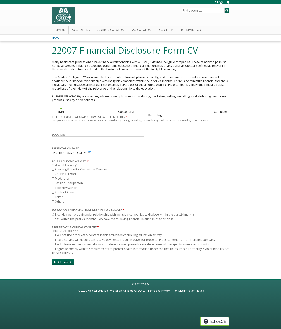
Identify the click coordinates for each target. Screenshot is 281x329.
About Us (166, 30)
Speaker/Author (66, 188)
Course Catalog (110, 30)
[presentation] (89, 152)
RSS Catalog (141, 30)
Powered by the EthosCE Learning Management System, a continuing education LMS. (214, 321)
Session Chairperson (69, 183)
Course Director (65, 174)
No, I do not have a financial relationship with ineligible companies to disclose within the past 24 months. (125, 214)
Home (60, 30)
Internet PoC (192, 30)
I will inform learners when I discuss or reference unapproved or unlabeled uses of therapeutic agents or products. (132, 244)
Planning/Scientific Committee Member (81, 169)
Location (58, 134)
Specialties (81, 30)
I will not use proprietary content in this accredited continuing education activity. (108, 235)
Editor (59, 197)
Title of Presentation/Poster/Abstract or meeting (88, 117)
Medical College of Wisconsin (105, 290)
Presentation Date (65, 148)
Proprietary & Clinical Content (74, 227)
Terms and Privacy (159, 290)
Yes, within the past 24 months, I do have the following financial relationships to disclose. (114, 219)
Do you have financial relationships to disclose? (87, 209)
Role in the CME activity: (69, 161)
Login (220, 2)
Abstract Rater (64, 192)
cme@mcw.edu (140, 283)
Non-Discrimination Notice (188, 290)
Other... (59, 202)
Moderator (62, 179)
